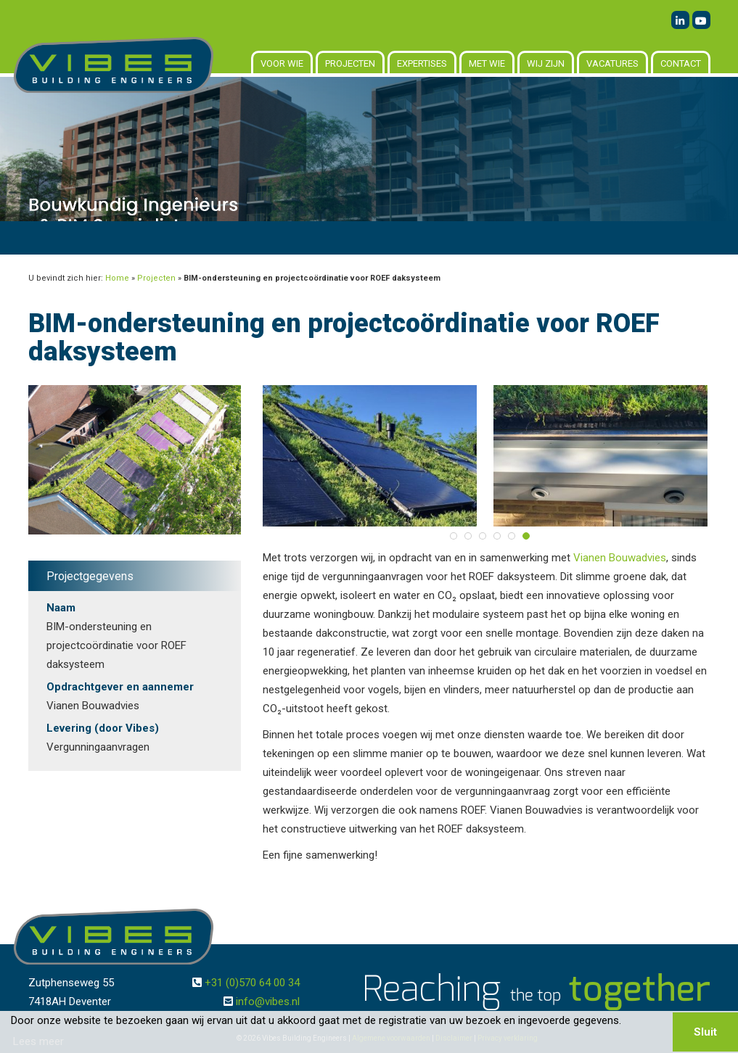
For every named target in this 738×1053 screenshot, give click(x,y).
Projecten (350, 63)
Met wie (487, 63)
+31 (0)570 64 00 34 (252, 982)
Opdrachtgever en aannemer (120, 686)
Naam (60, 607)
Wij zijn (546, 63)
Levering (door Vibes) (102, 728)
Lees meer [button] (38, 1041)
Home (117, 278)
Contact (680, 63)
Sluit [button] (705, 1031)
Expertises (422, 63)
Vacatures (612, 63)
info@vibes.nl (268, 1001)
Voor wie (282, 63)
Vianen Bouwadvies (619, 557)
